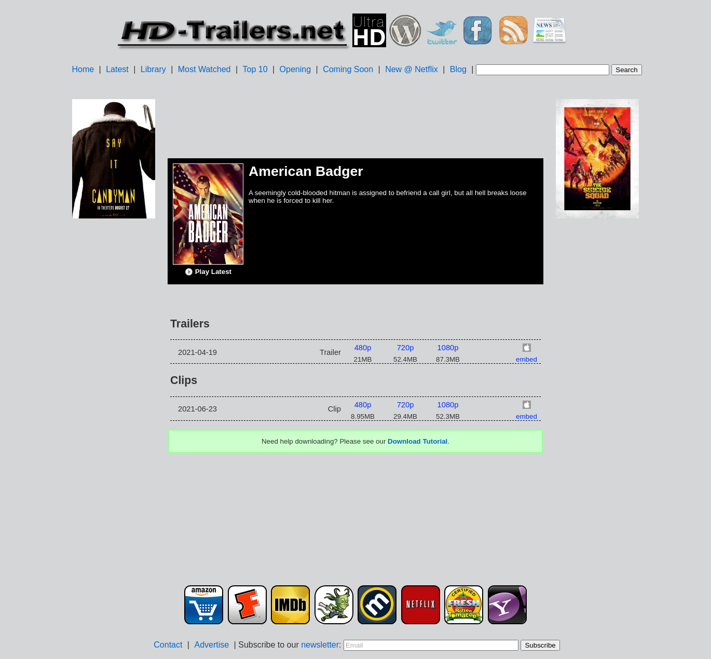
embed (526, 359)
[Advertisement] (113, 384)
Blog (458, 69)
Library (153, 69)
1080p (448, 348)
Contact (168, 644)
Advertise (211, 644)
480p (363, 348)
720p (405, 348)
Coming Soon (348, 69)
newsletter (320, 644)
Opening (295, 69)
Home (83, 69)
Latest (117, 69)
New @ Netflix (411, 69)
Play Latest (208, 272)
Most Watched (204, 69)
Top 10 (255, 69)
